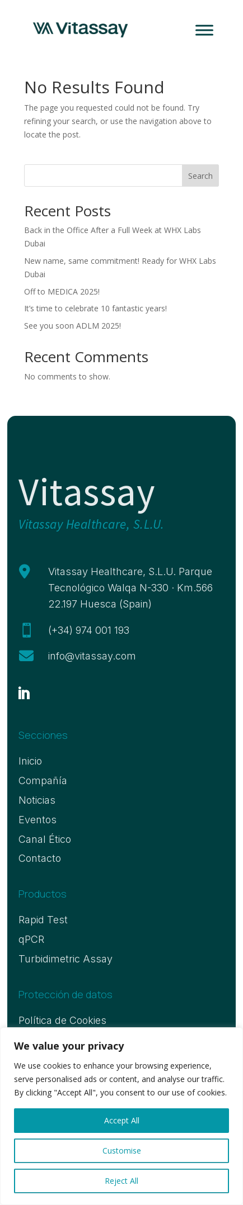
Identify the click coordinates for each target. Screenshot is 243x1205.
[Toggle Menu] (204, 30)
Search (200, 175)
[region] (121, 1116)
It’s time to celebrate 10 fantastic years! (95, 308)
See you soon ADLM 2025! (72, 325)
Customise (121, 1150)
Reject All (121, 1180)
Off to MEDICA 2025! (62, 291)
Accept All (121, 1120)
